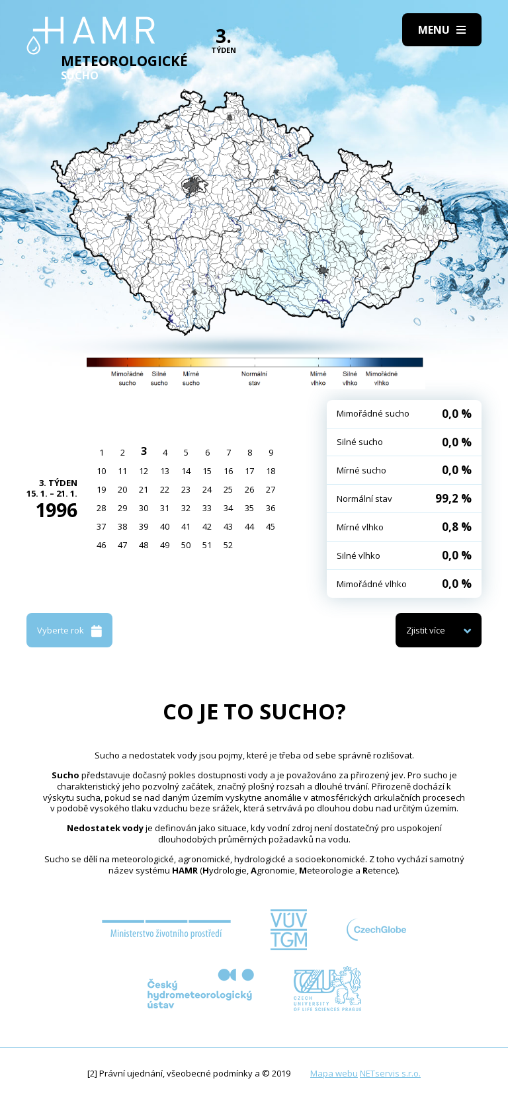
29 (122, 508)
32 (185, 508)
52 (228, 545)
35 (249, 508)
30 (143, 508)
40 (164, 526)
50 (185, 545)
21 (143, 489)
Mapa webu (334, 1073)
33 (207, 508)
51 (207, 545)
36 (270, 508)
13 (164, 471)
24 (207, 489)
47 (122, 545)
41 (185, 526)
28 (101, 508)
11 (122, 471)
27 (270, 489)
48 (143, 545)
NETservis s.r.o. (390, 1073)
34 (228, 508)
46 (101, 545)
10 (101, 471)
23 (185, 489)
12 (143, 471)
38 (122, 526)
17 (249, 471)
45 (270, 526)
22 (164, 489)
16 (228, 471)
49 (164, 545)
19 (101, 489)
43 (228, 526)
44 (249, 526)
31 (164, 508)
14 (185, 471)
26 (249, 489)
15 (207, 471)
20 (122, 489)
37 (101, 526)
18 (270, 471)
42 (207, 526)
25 (228, 489)
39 (143, 526)
